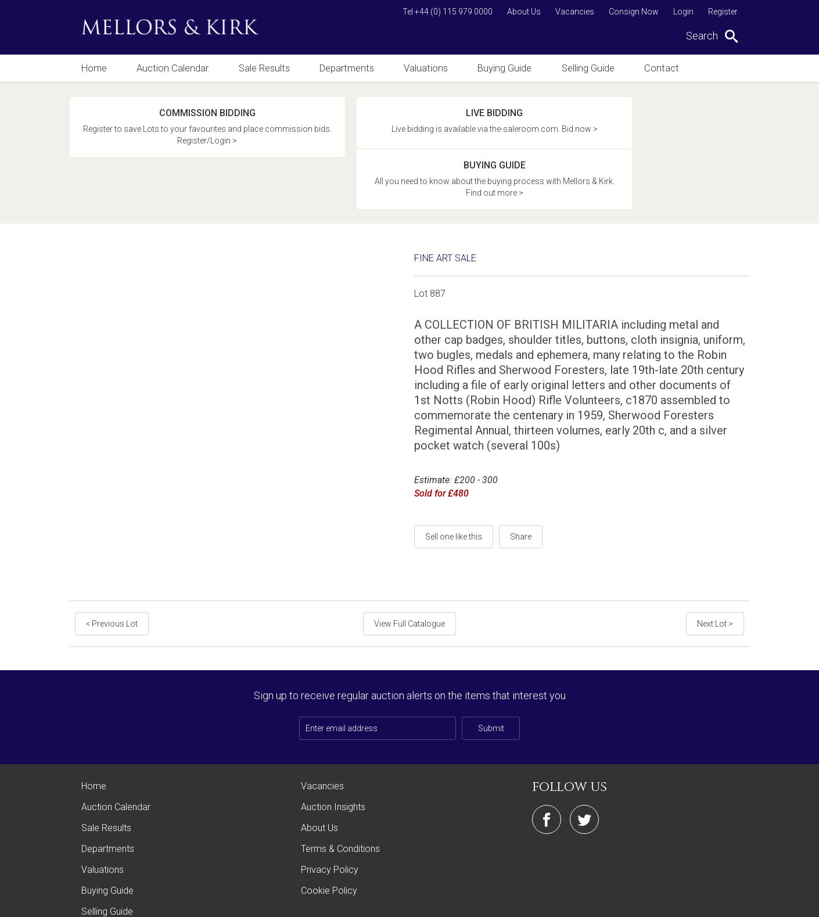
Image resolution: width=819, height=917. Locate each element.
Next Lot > (716, 571)
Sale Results (264, 68)
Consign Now (634, 11)
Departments (347, 68)
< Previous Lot (111, 571)
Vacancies (574, 11)
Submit (491, 676)
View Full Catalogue (409, 571)
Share (520, 484)
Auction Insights (333, 754)
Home (93, 68)
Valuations (427, 68)
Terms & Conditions (340, 796)
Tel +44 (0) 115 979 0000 (448, 11)
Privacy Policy (329, 817)
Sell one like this (453, 484)
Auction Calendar (172, 68)
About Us (524, 11)
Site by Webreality (719, 902)
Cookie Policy (329, 838)
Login (683, 11)
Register (723, 11)
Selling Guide (590, 68)
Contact (664, 68)
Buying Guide (506, 68)
